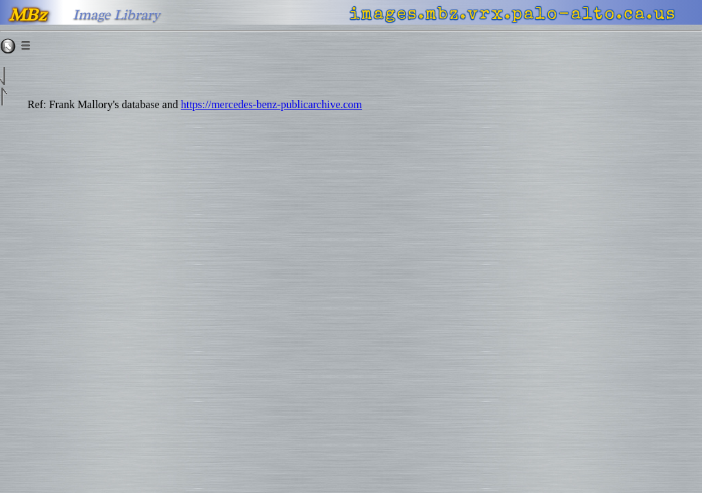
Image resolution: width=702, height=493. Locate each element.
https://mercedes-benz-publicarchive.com (271, 104)
